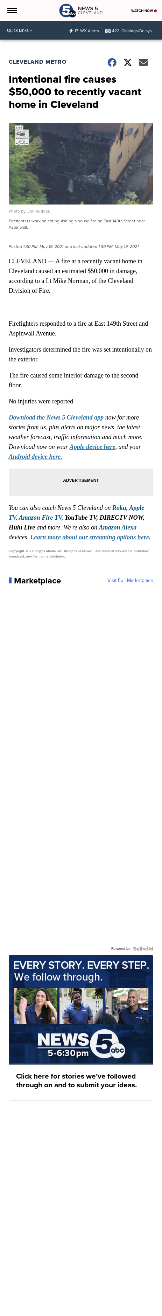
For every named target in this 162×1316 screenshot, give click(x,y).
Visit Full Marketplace (130, 580)
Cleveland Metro (37, 62)
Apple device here (92, 446)
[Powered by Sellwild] (143, 948)
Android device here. (35, 456)
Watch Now (144, 10)
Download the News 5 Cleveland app (56, 417)
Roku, (120, 507)
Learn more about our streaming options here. (90, 537)
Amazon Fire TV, (41, 517)
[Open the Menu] (11, 10)
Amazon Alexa (117, 527)
